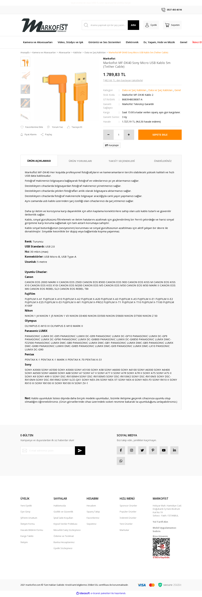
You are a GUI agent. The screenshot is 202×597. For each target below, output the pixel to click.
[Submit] (80, 450)
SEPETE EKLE (160, 134)
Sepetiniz (91, 525)
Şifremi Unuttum (28, 519)
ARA (133, 25)
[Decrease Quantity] (108, 135)
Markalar (124, 531)
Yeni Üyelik (26, 506)
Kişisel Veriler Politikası (65, 525)
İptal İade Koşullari (63, 519)
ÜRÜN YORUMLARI (80, 161)
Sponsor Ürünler (128, 506)
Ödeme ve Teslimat (64, 537)
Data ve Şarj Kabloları (134, 90)
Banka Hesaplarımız (64, 543)
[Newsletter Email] (52, 450)
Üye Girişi (25, 512)
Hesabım (91, 506)
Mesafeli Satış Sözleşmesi (67, 531)
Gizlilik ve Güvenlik (63, 512)
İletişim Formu (27, 525)
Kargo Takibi (26, 537)
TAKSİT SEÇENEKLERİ (121, 161)
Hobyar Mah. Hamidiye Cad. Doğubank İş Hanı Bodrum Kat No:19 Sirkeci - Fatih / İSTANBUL (167, 511)
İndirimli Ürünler (128, 519)
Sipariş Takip (93, 512)
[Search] (110, 25)
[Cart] (172, 25)
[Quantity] (119, 135)
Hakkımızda (60, 506)
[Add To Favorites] (31, 127)
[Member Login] (151, 25)
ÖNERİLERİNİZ (163, 161)
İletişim (24, 543)
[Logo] (44, 25)
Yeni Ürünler (126, 525)
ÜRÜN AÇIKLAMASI (39, 161)
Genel (177, 90)
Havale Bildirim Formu (31, 531)
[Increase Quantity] (129, 135)
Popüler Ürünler (128, 512)
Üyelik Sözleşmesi (63, 549)
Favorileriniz (93, 519)
